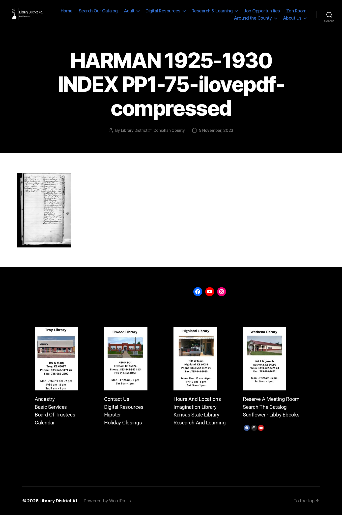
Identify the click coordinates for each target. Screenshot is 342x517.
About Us (292, 19)
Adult (155, 11)
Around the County (253, 19)
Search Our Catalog (124, 11)
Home (93, 11)
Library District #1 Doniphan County (153, 132)
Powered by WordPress (107, 503)
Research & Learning (238, 11)
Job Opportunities (288, 11)
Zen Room (217, 19)
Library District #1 (58, 503)
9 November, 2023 (216, 132)
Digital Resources (189, 11)
